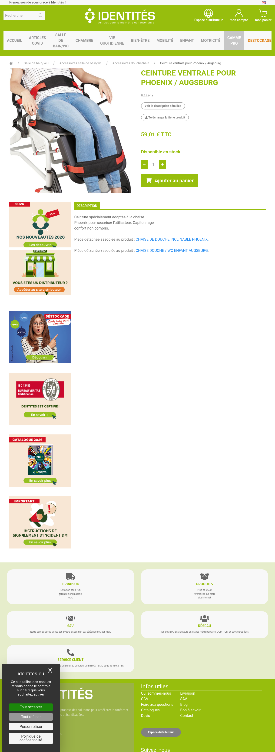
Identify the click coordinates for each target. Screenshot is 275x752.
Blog (184, 704)
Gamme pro (234, 41)
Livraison (187, 693)
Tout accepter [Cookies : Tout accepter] (31, 707)
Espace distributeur (161, 732)
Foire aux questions (157, 704)
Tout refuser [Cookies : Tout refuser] (31, 717)
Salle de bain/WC (61, 40)
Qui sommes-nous (156, 693)
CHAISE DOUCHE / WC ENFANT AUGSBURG (172, 250)
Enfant (187, 40)
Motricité (210, 40)
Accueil (14, 40)
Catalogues (150, 710)
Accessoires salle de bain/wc (81, 63)
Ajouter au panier (170, 180)
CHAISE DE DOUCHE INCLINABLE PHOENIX (172, 239)
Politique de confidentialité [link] (31, 738)
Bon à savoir (190, 710)
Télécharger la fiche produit (165, 117)
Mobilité (164, 40)
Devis (145, 715)
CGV (145, 699)
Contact (186, 715)
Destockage (259, 40)
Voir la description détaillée (163, 106)
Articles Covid (37, 41)
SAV (183, 699)
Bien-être (140, 40)
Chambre (84, 40)
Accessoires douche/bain (131, 63)
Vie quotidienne (112, 41)
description (87, 206)
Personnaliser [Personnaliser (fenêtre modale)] (31, 727)
